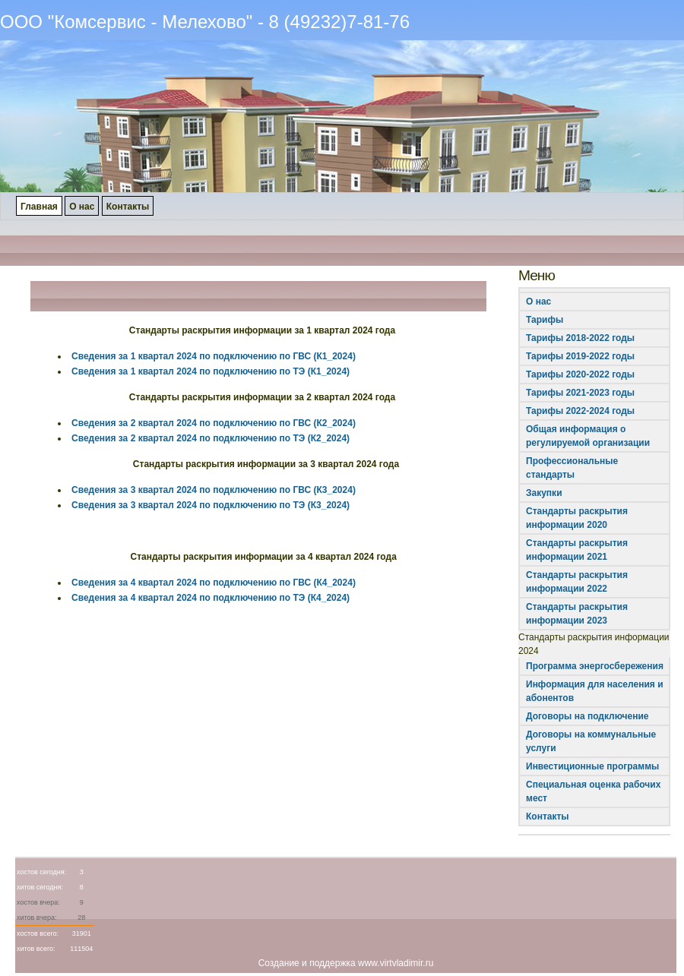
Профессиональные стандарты (572, 468)
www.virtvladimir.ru (395, 963)
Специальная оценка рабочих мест (593, 791)
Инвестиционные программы (592, 766)
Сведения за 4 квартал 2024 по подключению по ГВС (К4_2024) (213, 582)
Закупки (544, 493)
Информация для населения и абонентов (594, 691)
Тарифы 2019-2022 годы (580, 356)
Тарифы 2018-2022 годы (580, 338)
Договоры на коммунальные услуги (591, 741)
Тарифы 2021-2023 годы (580, 392)
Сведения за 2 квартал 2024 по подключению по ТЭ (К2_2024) (210, 438)
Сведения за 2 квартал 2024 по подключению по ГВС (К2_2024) (213, 423)
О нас (538, 301)
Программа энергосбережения (594, 666)
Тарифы (544, 319)
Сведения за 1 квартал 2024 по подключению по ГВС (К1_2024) (213, 356)
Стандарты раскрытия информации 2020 (577, 518)
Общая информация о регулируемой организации (588, 436)
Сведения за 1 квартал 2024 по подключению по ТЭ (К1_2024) (210, 371)
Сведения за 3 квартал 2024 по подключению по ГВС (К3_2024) (213, 490)
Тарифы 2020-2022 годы (580, 374)
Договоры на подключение (587, 716)
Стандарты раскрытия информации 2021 (577, 550)
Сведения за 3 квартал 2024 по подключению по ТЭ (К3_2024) (210, 505)
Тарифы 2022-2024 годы (580, 411)
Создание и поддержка (307, 963)
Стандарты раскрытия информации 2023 (577, 614)
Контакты (547, 816)
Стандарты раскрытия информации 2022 (577, 582)
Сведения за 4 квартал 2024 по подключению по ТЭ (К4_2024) (210, 597)
